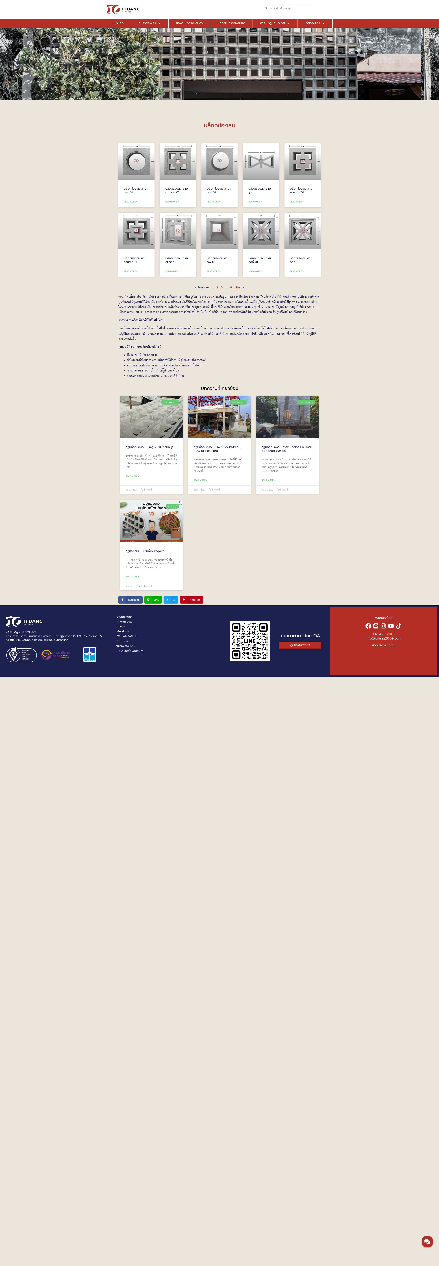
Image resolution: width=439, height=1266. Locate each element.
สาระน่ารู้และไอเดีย (275, 23)
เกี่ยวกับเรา (315, 23)
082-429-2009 (383, 634)
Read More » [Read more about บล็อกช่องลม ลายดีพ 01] (214, 271)
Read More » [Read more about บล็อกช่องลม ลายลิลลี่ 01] (255, 271)
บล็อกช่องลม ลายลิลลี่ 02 (301, 260)
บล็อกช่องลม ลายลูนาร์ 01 (136, 191)
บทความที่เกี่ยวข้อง (219, 388)
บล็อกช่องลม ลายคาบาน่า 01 (176, 191)
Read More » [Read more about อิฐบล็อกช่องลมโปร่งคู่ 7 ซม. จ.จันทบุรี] (132, 476)
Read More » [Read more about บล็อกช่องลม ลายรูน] (255, 201)
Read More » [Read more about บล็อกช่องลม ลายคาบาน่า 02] (297, 201)
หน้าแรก (118, 23)
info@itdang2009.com (383, 638)
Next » (239, 287)
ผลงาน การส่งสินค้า (231, 23)
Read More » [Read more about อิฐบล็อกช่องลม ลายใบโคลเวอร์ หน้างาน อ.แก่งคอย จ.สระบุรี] (268, 479)
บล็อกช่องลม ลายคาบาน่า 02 (301, 191)
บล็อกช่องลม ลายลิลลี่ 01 (259, 260)
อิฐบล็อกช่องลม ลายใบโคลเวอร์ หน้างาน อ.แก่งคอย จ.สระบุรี (287, 449)
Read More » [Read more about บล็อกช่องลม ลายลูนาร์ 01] (131, 201)
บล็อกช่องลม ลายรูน (259, 191)
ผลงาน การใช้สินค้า (189, 23)
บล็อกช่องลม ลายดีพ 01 (218, 260)
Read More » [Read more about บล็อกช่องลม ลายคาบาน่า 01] (172, 201)
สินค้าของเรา (149, 23)
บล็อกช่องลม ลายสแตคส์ (176, 260)
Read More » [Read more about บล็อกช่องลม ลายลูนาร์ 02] (214, 201)
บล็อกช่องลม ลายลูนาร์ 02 (219, 191)
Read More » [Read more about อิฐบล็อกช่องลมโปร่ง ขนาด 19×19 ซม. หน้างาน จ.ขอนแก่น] (200, 479)
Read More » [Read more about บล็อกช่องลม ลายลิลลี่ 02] (297, 271)
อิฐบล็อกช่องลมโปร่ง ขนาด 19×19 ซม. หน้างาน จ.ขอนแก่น (217, 449)
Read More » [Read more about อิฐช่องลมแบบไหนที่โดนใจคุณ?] (132, 576)
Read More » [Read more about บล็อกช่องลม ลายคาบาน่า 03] (131, 271)
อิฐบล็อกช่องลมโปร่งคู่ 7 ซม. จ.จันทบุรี (149, 447)
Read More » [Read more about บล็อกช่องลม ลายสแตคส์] (172, 271)
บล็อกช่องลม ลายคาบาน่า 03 (135, 260)
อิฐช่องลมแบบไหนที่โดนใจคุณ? (145, 551)
